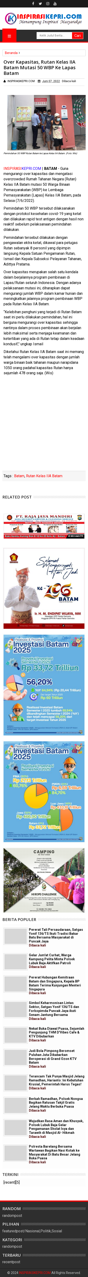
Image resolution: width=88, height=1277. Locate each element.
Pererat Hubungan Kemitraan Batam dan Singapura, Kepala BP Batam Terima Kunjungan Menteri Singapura (55, 985)
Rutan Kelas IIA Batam (44, 476)
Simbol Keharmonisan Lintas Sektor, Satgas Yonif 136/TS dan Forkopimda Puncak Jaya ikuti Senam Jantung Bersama (54, 1010)
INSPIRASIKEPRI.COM (35, 1273)
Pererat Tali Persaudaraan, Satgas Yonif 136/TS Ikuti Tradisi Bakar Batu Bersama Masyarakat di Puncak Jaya (56, 937)
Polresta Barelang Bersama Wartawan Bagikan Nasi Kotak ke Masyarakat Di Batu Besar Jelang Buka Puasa (54, 1154)
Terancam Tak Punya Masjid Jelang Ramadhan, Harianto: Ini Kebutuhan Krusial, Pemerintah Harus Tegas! (56, 1082)
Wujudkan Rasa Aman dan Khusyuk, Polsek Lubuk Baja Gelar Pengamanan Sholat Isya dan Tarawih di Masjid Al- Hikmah (56, 1129)
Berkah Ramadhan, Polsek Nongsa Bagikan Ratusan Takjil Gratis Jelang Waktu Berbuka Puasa (56, 1104)
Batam (19, 476)
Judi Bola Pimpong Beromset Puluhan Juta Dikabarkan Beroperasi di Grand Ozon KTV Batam (53, 1058)
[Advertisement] (44, 425)
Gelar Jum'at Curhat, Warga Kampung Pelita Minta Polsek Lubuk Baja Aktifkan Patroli (52, 961)
